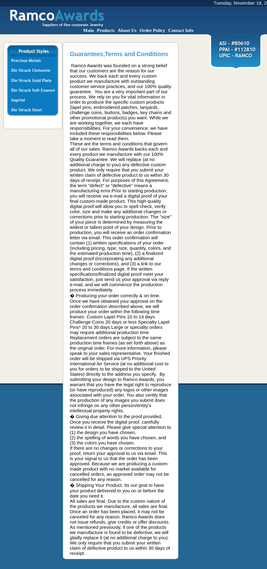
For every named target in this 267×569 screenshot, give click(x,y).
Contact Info (180, 30)
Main (88, 30)
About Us (127, 30)
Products (106, 30)
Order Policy (152, 30)
